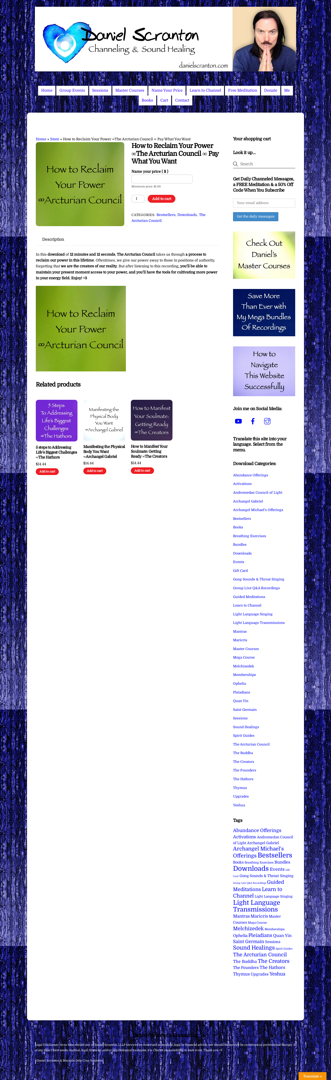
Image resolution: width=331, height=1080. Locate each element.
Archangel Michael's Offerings (258, 510)
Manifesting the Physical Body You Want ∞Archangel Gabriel (104, 452)
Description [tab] (53, 239)
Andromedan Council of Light (257, 493)
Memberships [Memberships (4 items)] (275, 929)
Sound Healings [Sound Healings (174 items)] (254, 948)
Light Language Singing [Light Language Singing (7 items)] (273, 896)
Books (147, 100)
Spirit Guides (243, 736)
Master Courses (129, 90)
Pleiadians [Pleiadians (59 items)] (260, 935)
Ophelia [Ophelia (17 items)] (240, 935)
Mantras (240, 632)
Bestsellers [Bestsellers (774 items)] (275, 855)
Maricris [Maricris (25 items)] (259, 916)
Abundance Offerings (250, 475)
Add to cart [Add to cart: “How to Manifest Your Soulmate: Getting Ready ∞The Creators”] (142, 470)
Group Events (72, 90)
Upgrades (241, 796)
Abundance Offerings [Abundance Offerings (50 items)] (257, 830)
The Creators (243, 762)
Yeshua (239, 805)
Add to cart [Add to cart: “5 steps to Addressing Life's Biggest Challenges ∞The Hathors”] (47, 471)
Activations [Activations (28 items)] (244, 836)
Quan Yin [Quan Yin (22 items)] (282, 935)
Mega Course (244, 657)
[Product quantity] (138, 198)
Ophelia (239, 684)
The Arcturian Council (251, 744)
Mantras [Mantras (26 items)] (241, 916)
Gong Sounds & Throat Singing (258, 579)
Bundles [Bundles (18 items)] (282, 862)
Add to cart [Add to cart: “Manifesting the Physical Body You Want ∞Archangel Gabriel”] (95, 471)
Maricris (240, 640)
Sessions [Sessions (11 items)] (272, 942)
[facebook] (253, 421)
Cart (164, 100)
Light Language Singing (253, 614)
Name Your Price (167, 90)
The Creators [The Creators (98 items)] (274, 961)
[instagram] (268, 421)
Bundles (240, 545)
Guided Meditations (249, 597)
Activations (242, 484)
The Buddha (243, 753)
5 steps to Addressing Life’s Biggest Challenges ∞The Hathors (56, 452)
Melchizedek (243, 666)
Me (287, 90)
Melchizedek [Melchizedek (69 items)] (248, 928)
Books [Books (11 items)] (238, 862)
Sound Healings (246, 727)
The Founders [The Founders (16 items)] (246, 967)
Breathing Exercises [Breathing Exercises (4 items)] (259, 862)
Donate (270, 90)
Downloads (187, 215)
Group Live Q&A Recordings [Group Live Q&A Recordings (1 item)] (249, 883)
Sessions (100, 90)
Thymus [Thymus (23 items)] (241, 974)
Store (54, 139)
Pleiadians (241, 692)
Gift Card (240, 571)
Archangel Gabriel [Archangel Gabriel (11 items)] (263, 843)
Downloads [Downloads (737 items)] (251, 868)
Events (238, 562)
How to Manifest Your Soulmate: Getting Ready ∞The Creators (149, 451)
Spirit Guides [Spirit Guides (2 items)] (284, 948)
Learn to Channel (205, 90)
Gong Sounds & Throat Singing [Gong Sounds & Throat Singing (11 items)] (266, 876)
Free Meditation (242, 90)
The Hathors (243, 779)
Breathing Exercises (249, 536)
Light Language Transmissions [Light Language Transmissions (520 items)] (256, 906)
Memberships (244, 675)
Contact (182, 100)
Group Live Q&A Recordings (256, 588)
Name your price (149, 172)
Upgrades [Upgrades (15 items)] (260, 974)
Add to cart (161, 199)
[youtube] (239, 421)
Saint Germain (245, 710)
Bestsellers (165, 215)
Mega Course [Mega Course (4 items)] (257, 922)
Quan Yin (240, 701)
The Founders (244, 770)
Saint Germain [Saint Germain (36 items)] (248, 941)
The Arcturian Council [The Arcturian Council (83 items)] (260, 954)
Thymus (240, 788)
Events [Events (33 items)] (277, 869)
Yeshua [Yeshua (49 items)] (277, 974)
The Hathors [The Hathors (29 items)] (272, 967)
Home (46, 90)
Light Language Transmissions (259, 623)
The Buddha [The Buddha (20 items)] (245, 961)
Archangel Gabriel (248, 501)
